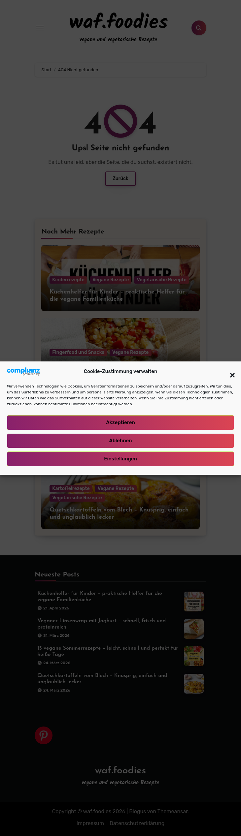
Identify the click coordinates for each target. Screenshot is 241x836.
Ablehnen (120, 442)
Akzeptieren (120, 424)
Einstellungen (120, 460)
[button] (229, 373)
